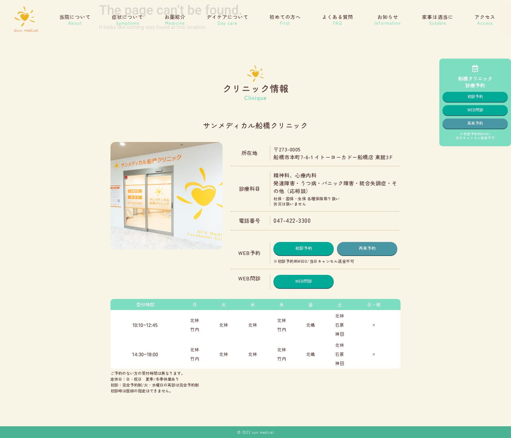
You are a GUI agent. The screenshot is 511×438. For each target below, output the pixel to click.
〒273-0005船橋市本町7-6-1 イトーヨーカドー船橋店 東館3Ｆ (333, 153)
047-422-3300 (292, 220)
